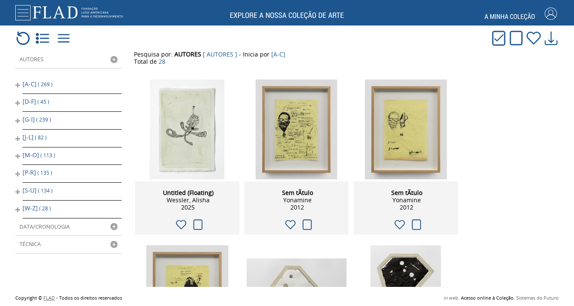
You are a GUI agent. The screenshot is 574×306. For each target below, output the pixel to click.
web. (451, 298)
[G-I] (37, 117)
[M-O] (39, 150)
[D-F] (36, 101)
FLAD (49, 298)
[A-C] (38, 84)
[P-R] (37, 167)
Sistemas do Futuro (537, 298)
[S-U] (38, 184)
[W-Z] (37, 200)
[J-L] (35, 134)
